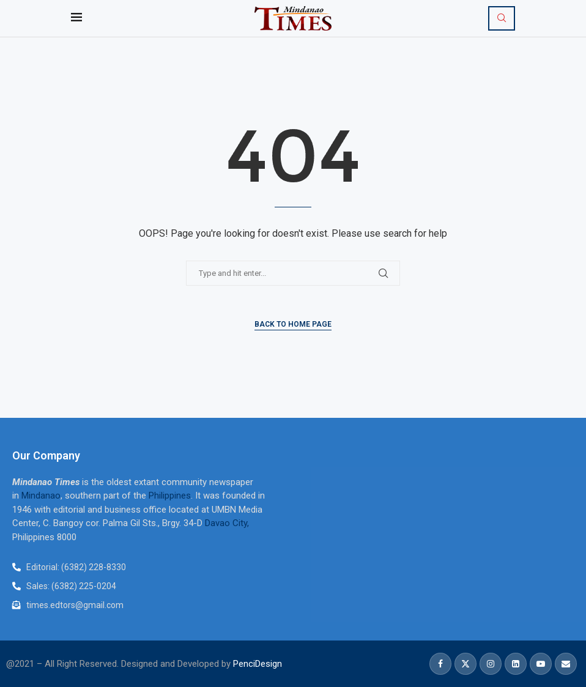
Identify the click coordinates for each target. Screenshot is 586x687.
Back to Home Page (293, 324)
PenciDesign (257, 663)
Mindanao (41, 495)
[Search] (501, 18)
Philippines (170, 495)
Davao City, (227, 523)
